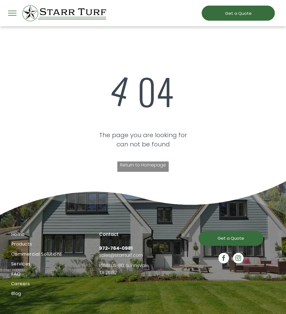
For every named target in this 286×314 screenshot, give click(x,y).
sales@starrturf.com (121, 255)
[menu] (12, 13)
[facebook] (223, 259)
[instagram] (238, 259)
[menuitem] (55, 234)
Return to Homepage (143, 165)
